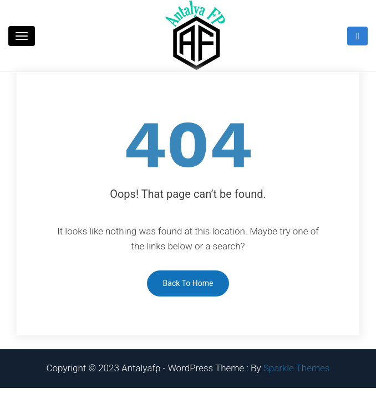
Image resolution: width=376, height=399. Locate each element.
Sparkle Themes (296, 368)
